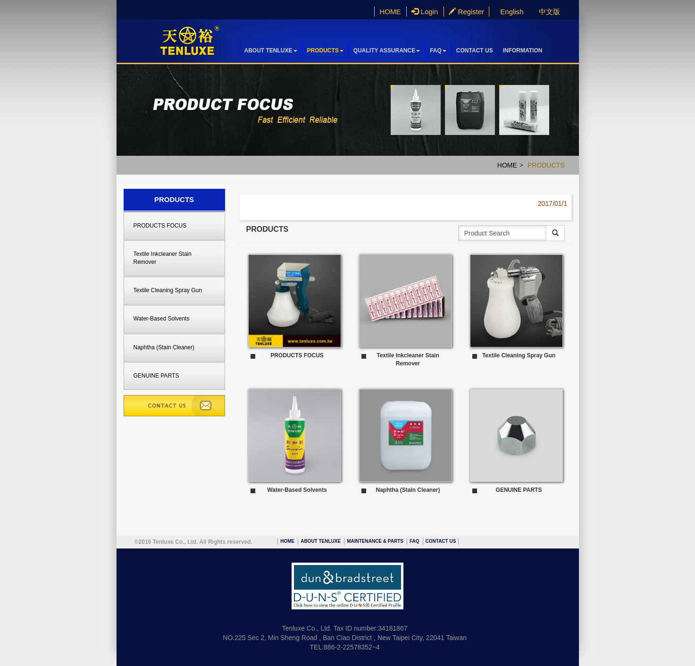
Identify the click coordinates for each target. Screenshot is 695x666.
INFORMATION (523, 50)
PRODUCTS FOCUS (160, 225)
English (511, 12)
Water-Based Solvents (162, 318)
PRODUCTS (325, 50)
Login (424, 12)
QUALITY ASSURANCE (386, 50)
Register (466, 12)
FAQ (438, 50)
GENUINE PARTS (156, 375)
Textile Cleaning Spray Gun (168, 290)
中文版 (549, 12)
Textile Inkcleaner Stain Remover (163, 258)
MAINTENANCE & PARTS (375, 541)
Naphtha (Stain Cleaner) (164, 347)
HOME (390, 12)
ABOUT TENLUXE (270, 50)
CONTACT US (474, 50)
